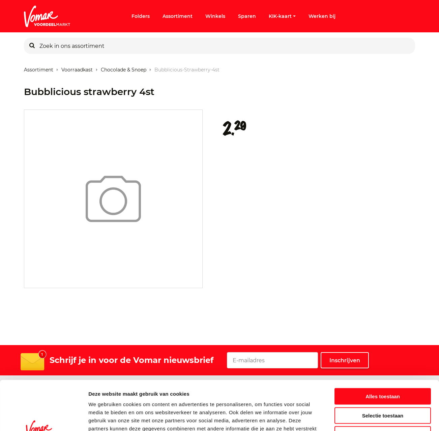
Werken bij (322, 16)
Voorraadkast (77, 68)
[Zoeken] (32, 46)
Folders (140, 16)
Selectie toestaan (383, 369)
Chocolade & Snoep (123, 68)
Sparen (247, 16)
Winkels (215, 16)
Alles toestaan (382, 350)
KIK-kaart (282, 16)
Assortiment (178, 16)
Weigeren (382, 388)
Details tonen (364, 418)
